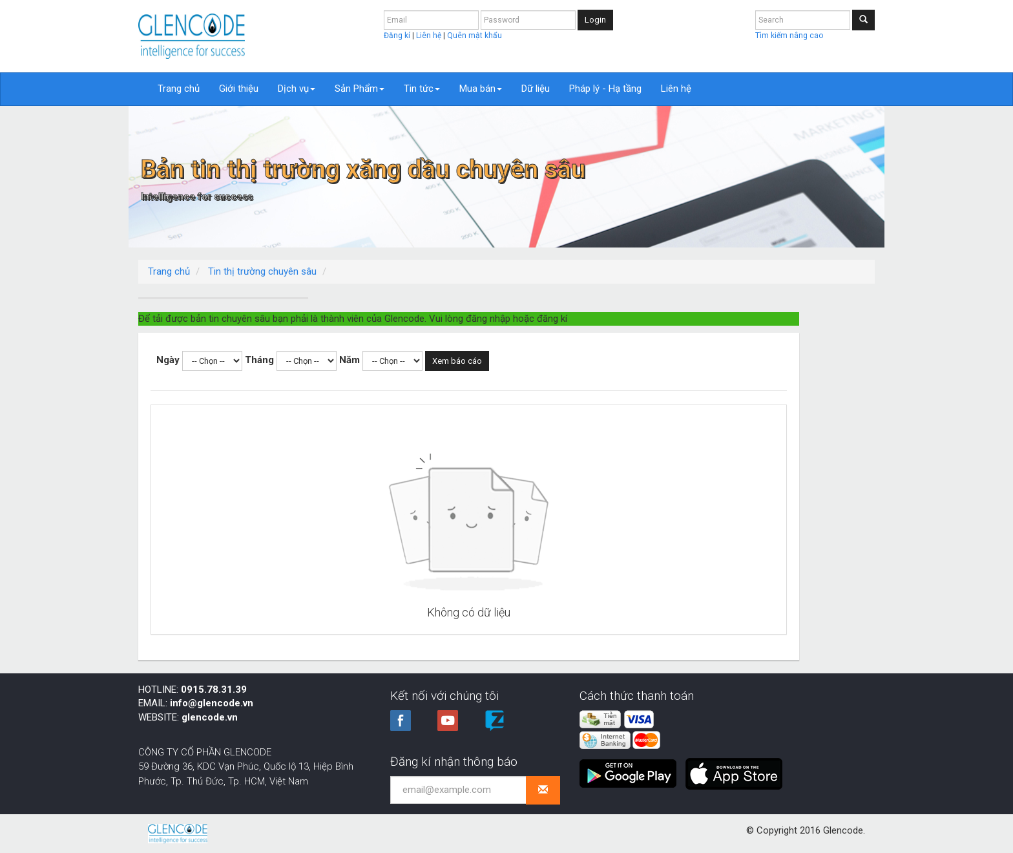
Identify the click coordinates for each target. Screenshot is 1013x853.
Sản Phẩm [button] (359, 88)
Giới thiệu (238, 88)
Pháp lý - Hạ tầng (605, 88)
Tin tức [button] (422, 88)
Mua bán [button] (480, 88)
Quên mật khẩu (474, 35)
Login (595, 20)
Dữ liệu (535, 88)
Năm (538, 345)
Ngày (356, 345)
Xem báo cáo (646, 346)
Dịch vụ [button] (296, 88)
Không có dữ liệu (601, 597)
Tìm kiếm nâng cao (789, 35)
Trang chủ (179, 88)
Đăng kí (398, 35)
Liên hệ (429, 35)
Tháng (448, 345)
